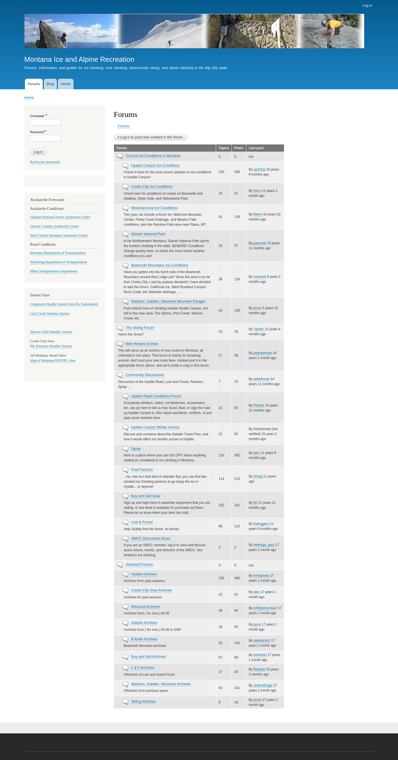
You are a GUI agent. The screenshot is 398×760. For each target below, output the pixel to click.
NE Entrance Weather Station (51, 346)
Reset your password (45, 162)
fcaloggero (261, 524)
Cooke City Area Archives (151, 590)
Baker (257, 214)
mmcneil (259, 277)
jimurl (257, 308)
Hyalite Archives (144, 574)
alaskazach (261, 640)
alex (256, 453)
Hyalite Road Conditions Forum (156, 396)
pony (257, 624)
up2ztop (259, 169)
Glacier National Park (148, 234)
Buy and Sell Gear (145, 496)
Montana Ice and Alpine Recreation (79, 59)
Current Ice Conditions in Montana (153, 156)
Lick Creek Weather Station (50, 314)
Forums (34, 84)
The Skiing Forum (140, 328)
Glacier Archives (144, 623)
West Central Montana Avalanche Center (59, 235)
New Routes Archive (142, 344)
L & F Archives (142, 667)
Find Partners (142, 469)
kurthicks (260, 655)
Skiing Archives (143, 701)
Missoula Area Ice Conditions (154, 208)
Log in (367, 5)
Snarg (257, 476)
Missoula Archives (145, 606)
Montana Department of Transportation (58, 253)
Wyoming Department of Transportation (58, 262)
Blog (50, 84)
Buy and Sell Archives (148, 656)
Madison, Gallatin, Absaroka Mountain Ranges (168, 301)
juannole (259, 243)
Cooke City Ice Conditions (152, 186)
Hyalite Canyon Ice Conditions (155, 165)
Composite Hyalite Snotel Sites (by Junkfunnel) (64, 304)
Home (66, 84)
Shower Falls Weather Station (51, 332)
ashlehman (261, 379)
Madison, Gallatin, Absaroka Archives (161, 684)
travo (257, 191)
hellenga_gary (263, 545)
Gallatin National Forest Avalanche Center (60, 217)
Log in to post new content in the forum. (152, 137)
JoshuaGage (262, 685)
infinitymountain (265, 608)
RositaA (259, 669)
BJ (255, 503)
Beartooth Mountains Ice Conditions (159, 265)
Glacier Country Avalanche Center (54, 226)
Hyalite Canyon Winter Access (155, 427)
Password (37, 132)
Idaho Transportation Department (53, 271)
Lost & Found (142, 522)
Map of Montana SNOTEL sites (53, 360)
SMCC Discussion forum (150, 538)
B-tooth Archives (144, 639)
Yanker (258, 329)
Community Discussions (145, 375)
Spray (136, 448)
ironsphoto (261, 576)
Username (37, 116)
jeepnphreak (262, 353)
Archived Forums (139, 564)
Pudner (258, 405)
